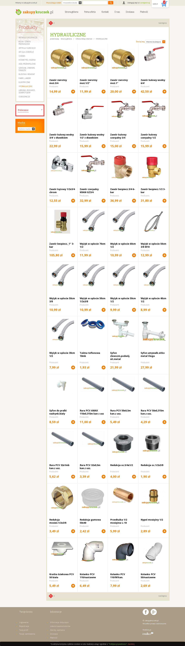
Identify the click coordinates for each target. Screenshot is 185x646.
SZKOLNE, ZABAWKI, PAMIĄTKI (27, 69)
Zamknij (131, 644)
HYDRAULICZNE (25, 86)
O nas (117, 11)
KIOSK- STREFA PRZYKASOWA (25, 42)
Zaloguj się (132, 3)
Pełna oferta (90, 11)
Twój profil (23, 630)
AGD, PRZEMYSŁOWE (27, 64)
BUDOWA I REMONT (27, 74)
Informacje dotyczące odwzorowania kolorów (60, 624)
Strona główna (71, 11)
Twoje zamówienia (27, 634)
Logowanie (24, 622)
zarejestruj (145, 3)
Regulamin (54, 641)
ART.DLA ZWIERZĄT (26, 52)
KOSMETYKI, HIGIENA (27, 60)
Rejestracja (24, 626)
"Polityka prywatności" (117, 644)
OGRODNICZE (24, 96)
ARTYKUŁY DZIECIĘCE (27, 48)
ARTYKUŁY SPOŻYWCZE (28, 37)
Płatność (144, 11)
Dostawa (130, 11)
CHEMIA (22, 56)
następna (163, 23)
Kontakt (105, 11)
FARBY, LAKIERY (25, 78)
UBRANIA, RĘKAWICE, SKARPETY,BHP (27, 91)
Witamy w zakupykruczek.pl (26, 3)
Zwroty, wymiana (57, 630)
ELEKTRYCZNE (24, 82)
